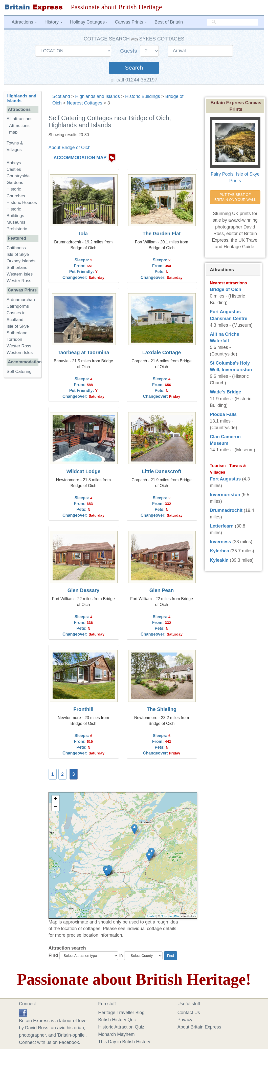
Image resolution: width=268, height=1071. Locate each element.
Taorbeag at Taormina (83, 352)
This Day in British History (124, 1041)
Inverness (220, 541)
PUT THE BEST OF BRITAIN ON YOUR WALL (235, 197)
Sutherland (17, 267)
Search (134, 68)
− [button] (55, 807)
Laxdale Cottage (161, 352)
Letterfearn (222, 526)
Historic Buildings (142, 96)
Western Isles (20, 274)
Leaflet (151, 916)
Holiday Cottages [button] (88, 22)
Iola (83, 233)
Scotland (61, 96)
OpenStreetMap (171, 916)
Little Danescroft (161, 471)
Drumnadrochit (226, 510)
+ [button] (55, 799)
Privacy (184, 1019)
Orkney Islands (21, 261)
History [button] (53, 22)
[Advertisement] (24, 460)
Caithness (16, 247)
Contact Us (188, 1012)
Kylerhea (219, 550)
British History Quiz (117, 1019)
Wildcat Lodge (83, 471)
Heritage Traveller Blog (121, 1012)
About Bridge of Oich (70, 147)
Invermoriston (225, 494)
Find (53, 955)
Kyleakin (219, 560)
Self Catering (19, 371)
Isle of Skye (18, 254)
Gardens (15, 182)
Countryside (18, 176)
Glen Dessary (83, 590)
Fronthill (83, 709)
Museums (16, 222)
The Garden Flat (162, 233)
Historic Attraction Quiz (121, 1027)
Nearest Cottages (84, 103)
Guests (129, 51)
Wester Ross (19, 280)
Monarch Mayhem (116, 1034)
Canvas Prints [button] (131, 22)
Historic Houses (22, 202)
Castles (14, 169)
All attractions (20, 118)
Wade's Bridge (225, 391)
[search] (232, 22)
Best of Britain (168, 22)
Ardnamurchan (21, 299)
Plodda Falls (223, 414)
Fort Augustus (225, 478)
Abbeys (14, 162)
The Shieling (161, 709)
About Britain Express (199, 1027)
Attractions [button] (24, 22)
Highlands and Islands (97, 96)
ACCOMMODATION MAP (80, 157)
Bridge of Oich (225, 289)
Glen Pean (161, 590)
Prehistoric (17, 228)
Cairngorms (18, 306)
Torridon (14, 339)
